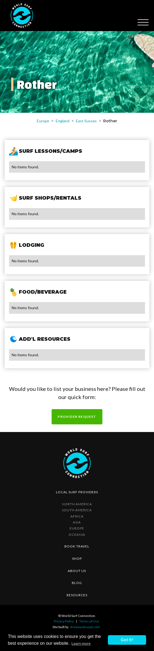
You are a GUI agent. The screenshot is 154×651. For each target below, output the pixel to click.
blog (77, 583)
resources (77, 595)
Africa (77, 516)
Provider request (77, 417)
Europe (43, 120)
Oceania (77, 535)
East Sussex (86, 120)
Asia (77, 522)
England (62, 120)
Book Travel (76, 546)
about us (77, 571)
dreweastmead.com (85, 627)
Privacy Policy (64, 621)
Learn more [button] (81, 643)
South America (77, 510)
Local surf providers (77, 492)
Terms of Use (89, 621)
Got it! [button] (127, 639)
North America (77, 504)
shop (77, 558)
